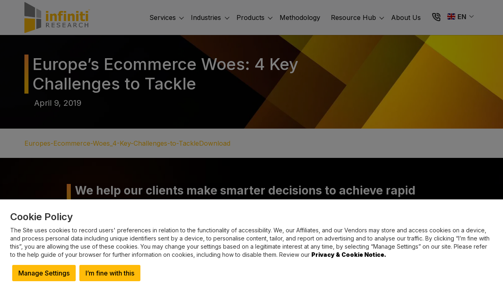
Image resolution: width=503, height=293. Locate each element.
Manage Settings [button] (44, 273)
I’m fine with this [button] (109, 273)
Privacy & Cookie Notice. (348, 254)
